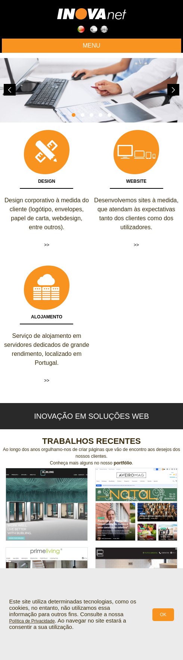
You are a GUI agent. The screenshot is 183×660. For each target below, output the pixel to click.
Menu (91, 45)
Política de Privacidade (32, 621)
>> (46, 245)
